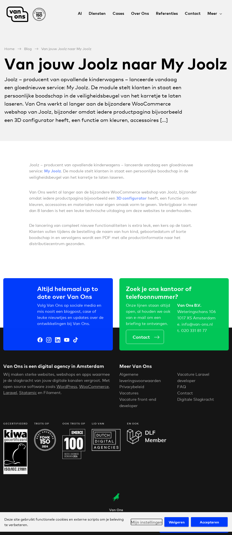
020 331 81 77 (194, 330)
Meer (212, 13)
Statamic (28, 393)
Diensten (97, 13)
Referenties (167, 13)
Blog (28, 48)
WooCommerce (94, 387)
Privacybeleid (131, 387)
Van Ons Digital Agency (26, 14)
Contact (192, 13)
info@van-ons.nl (197, 324)
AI (80, 13)
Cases (118, 13)
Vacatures (129, 394)
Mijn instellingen (146, 522)
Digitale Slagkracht (195, 400)
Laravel (10, 393)
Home (9, 48)
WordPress (67, 387)
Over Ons (140, 13)
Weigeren (177, 522)
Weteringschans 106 (196, 312)
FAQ (181, 387)
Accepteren (209, 522)
